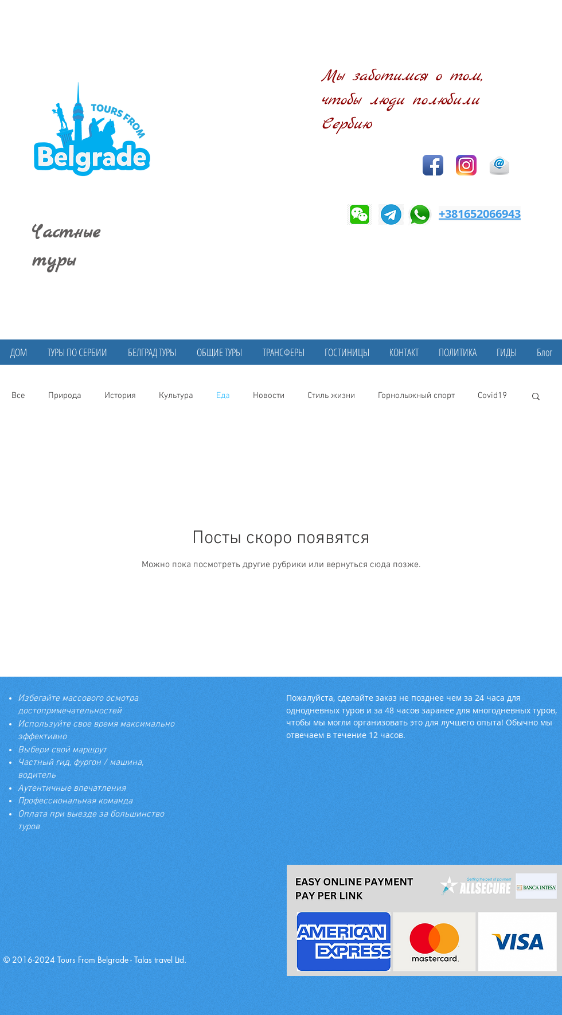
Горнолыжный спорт (416, 396)
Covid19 (492, 396)
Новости (268, 396)
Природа (64, 396)
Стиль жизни (331, 396)
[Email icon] (499, 165)
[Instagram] (466, 165)
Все (18, 396)
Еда (223, 396)
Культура (176, 396)
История (120, 396)
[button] (535, 397)
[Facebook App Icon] (433, 165)
